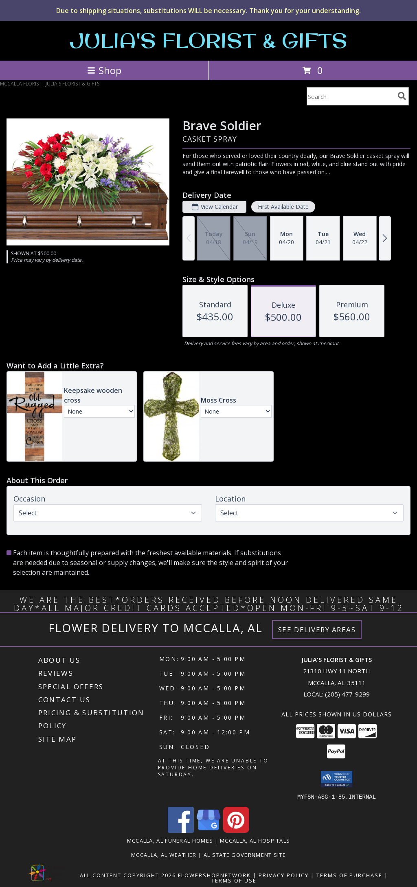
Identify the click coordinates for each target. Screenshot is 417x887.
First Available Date (283, 206)
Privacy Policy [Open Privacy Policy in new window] (284, 874)
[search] (401, 96)
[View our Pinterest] (236, 830)
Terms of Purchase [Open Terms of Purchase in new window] (349, 874)
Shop (104, 70)
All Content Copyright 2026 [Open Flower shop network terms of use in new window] (128, 874)
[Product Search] (350, 96)
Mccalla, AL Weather (164, 854)
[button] (336, 779)
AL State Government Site (245, 854)
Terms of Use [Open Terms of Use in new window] (234, 880)
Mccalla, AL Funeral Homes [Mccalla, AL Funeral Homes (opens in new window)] (170, 840)
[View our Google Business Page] (208, 830)
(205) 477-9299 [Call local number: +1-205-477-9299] (347, 694)
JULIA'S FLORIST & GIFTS (208, 40)
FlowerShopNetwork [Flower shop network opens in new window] (214, 874)
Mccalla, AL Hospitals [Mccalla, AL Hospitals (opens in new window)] (255, 840)
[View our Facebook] (181, 830)
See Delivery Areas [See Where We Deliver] (317, 629)
